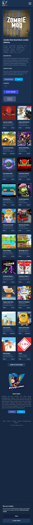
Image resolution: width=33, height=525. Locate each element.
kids (23, 49)
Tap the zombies (7, 122)
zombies (6, 52)
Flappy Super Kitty (8, 302)
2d (17, 50)
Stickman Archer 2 (24, 276)
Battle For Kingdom (24, 302)
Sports (12, 359)
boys (19, 52)
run (10, 47)
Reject (16, 516)
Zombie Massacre (24, 199)
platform (6, 49)
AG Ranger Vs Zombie (25, 250)
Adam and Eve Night (24, 327)
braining (6, 50)
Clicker (12, 127)
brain (11, 52)
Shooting (20, 46)
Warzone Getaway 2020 (9, 148)
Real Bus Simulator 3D (25, 225)
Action (6, 46)
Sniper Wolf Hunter (24, 122)
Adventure (12, 46)
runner (18, 49)
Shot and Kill (6, 327)
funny (21, 50)
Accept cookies (16, 520)
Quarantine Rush (7, 173)
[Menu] (30, 3)
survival (12, 50)
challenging (20, 47)
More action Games (16, 364)
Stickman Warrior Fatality (10, 276)
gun (14, 47)
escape (13, 49)
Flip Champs (6, 353)
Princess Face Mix (8, 225)
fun (25, 46)
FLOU (20, 353)
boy (16, 52)
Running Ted (6, 199)
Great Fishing (7, 250)
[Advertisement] (16, 416)
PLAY (4, 127)
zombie (6, 47)
